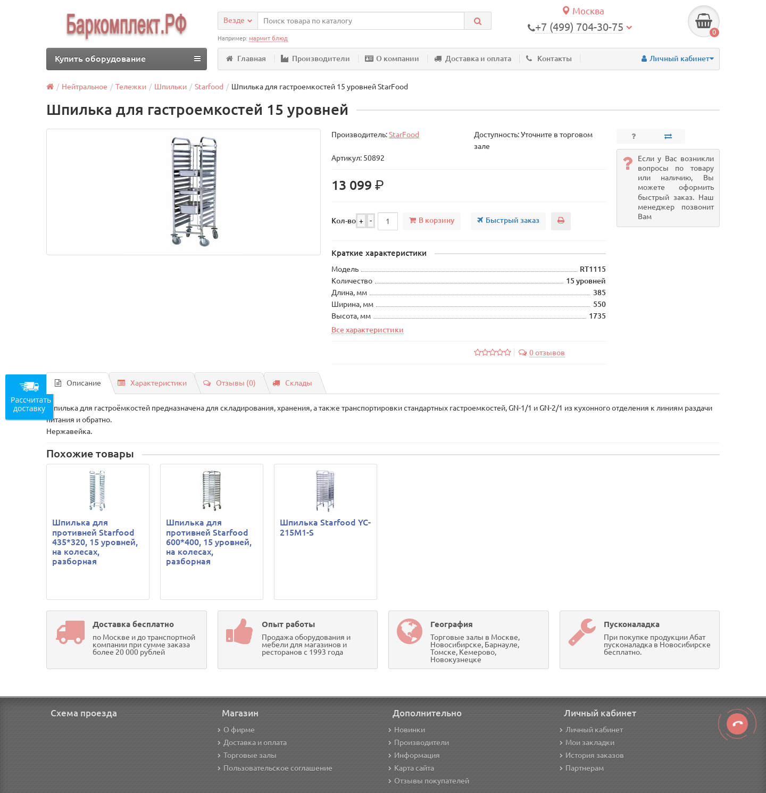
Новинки (406, 729)
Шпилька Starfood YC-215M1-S (325, 527)
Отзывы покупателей (428, 781)
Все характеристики (367, 329)
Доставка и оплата (472, 58)
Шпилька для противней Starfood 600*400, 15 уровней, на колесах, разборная (209, 541)
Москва (582, 11)
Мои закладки (587, 742)
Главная (246, 58)
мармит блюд (268, 38)
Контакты (549, 58)
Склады (292, 383)
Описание (78, 383)
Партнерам (582, 768)
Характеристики (152, 383)
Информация (414, 755)
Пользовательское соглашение (275, 768)
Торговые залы (247, 755)
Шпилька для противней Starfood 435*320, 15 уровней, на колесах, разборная (95, 541)
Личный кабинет (591, 729)
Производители (315, 58)
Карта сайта (411, 768)
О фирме (236, 729)
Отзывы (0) (229, 383)
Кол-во (343, 220)
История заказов (592, 755)
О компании (392, 58)
